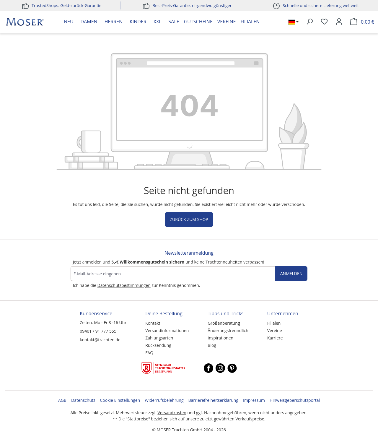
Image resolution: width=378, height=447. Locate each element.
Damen (89, 21)
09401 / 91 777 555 (98, 331)
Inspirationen (220, 338)
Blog (212, 345)
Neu (69, 21)
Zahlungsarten (159, 338)
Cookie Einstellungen (120, 400)
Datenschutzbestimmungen (124, 285)
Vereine (226, 21)
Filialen (250, 21)
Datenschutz (83, 400)
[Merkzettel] (324, 22)
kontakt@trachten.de (100, 339)
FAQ (149, 352)
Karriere (275, 338)
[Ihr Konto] (339, 22)
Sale (174, 21)
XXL (158, 21)
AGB (62, 400)
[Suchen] (309, 22)
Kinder (138, 21)
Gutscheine (198, 21)
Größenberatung (224, 323)
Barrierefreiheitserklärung (213, 400)
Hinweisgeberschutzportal (295, 400)
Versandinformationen (167, 330)
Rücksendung (158, 345)
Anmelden (291, 273)
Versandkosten (171, 412)
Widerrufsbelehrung (164, 400)
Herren (114, 21)
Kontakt (152, 323)
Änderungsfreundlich (228, 330)
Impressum (254, 400)
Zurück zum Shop (189, 219)
